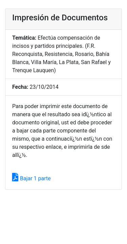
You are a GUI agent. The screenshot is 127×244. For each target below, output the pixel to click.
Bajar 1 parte (31, 178)
